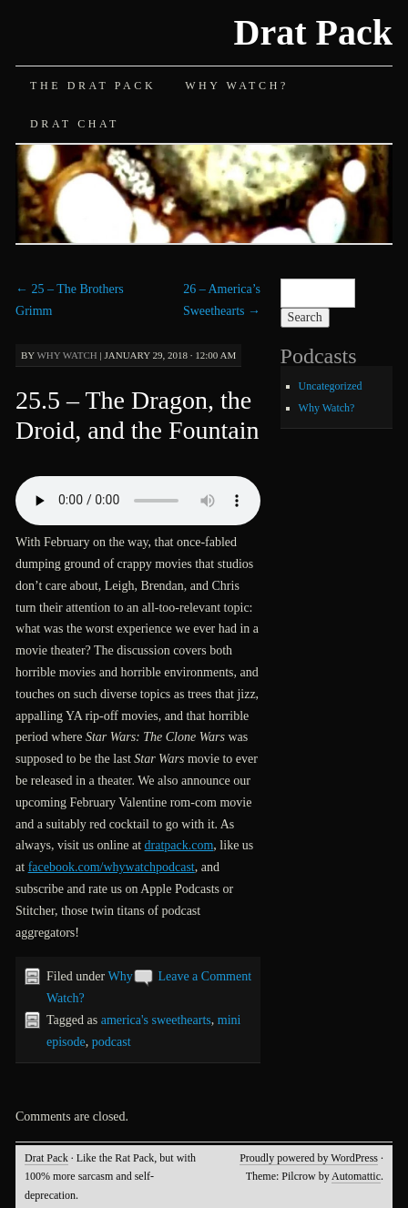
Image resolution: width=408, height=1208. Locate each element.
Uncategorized (330, 386)
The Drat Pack (93, 85)
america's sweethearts (156, 1020)
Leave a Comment (204, 976)
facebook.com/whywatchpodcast (111, 867)
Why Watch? (237, 85)
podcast (111, 1042)
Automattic (356, 1176)
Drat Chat (74, 123)
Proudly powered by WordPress (309, 1158)
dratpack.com (179, 845)
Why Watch (66, 355)
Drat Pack (313, 32)
